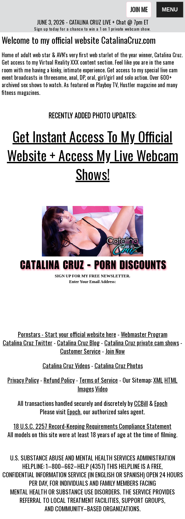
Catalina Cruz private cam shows (141, 342)
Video (101, 388)
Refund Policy (59, 380)
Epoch (160, 403)
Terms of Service (98, 380)
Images (86, 388)
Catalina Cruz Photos (119, 365)
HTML (171, 380)
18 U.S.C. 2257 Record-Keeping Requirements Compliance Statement (92, 426)
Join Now (115, 351)
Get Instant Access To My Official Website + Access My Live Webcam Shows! (92, 155)
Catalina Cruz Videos (66, 365)
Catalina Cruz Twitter (27, 342)
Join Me (139, 9)
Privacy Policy (23, 380)
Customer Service (80, 351)
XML (158, 380)
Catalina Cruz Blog (78, 342)
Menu (169, 9)
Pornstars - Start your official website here (67, 334)
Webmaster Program (144, 334)
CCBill (141, 403)
